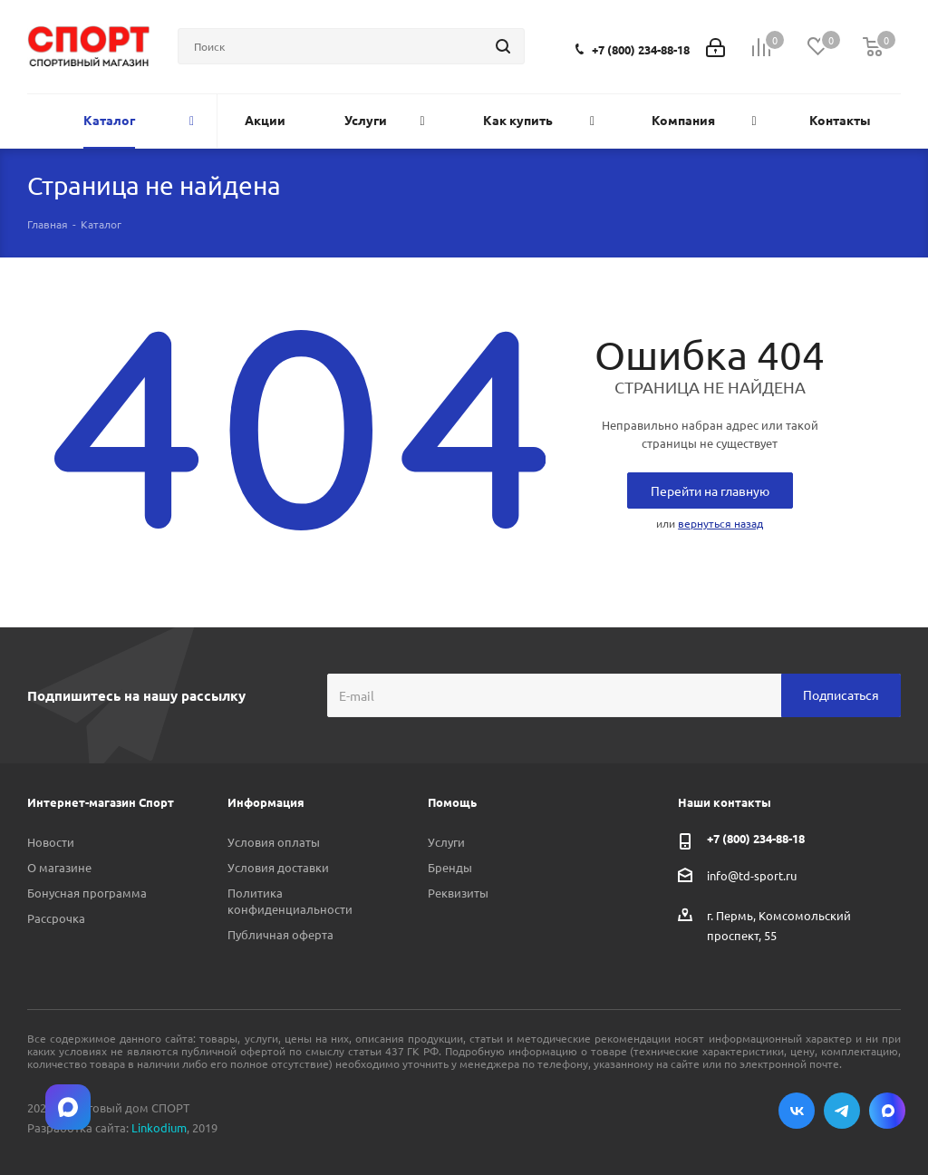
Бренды (450, 867)
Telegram (842, 1110)
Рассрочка (56, 918)
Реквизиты (458, 892)
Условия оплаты (273, 842)
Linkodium (159, 1127)
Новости (50, 842)
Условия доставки (278, 867)
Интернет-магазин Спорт (100, 802)
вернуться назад (720, 523)
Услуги (446, 842)
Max (887, 1110)
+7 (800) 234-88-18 (641, 49)
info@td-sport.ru (752, 875)
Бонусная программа (87, 892)
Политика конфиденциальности (290, 901)
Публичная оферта (280, 934)
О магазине (59, 867)
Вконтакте (796, 1110)
